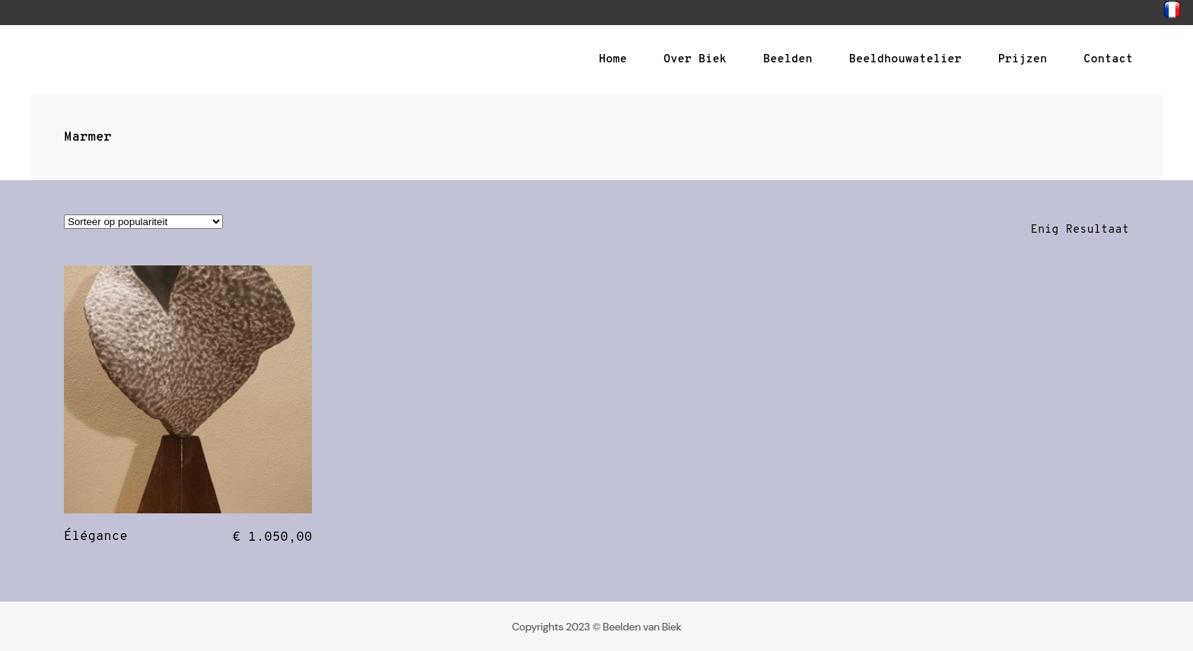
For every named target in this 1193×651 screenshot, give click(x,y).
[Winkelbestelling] (143, 221)
